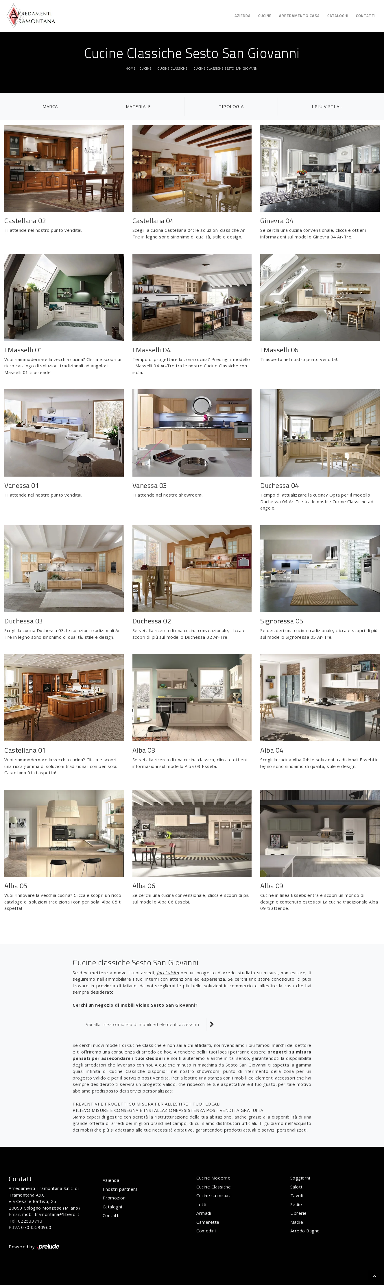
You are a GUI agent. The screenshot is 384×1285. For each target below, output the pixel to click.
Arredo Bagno (305, 1231)
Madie (296, 1222)
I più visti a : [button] (327, 106)
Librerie (298, 1213)
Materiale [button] (138, 106)
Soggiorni (300, 1178)
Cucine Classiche (172, 68)
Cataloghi (337, 15)
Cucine (265, 15)
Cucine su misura (214, 1195)
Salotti (297, 1187)
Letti (201, 1204)
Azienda (243, 15)
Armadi (203, 1213)
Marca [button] (50, 106)
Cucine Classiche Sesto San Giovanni (226, 68)
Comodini (206, 1231)
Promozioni (115, 1198)
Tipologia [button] (231, 106)
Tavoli (296, 1195)
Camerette (207, 1222)
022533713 (30, 1221)
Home (130, 68)
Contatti (366, 15)
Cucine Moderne (213, 1178)
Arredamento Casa (299, 15)
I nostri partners (120, 1189)
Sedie (296, 1204)
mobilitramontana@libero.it (51, 1214)
